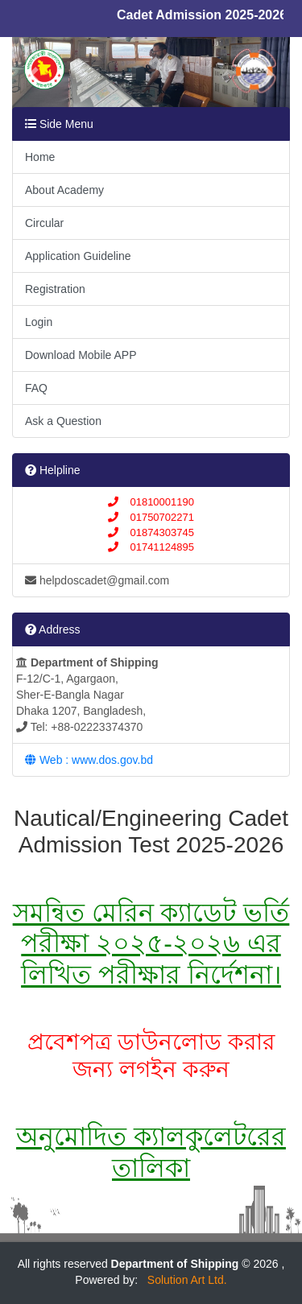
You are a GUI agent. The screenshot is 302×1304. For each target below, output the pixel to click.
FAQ (36, 388)
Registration (55, 289)
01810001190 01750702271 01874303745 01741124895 (151, 524)
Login (38, 322)
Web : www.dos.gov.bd (89, 759)
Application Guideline (78, 256)
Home (40, 157)
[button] (33, 75)
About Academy (64, 190)
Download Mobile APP (81, 355)
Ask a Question (63, 421)
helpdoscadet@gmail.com (97, 580)
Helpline (52, 470)
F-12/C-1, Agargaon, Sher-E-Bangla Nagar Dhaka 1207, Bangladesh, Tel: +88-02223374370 (87, 694)
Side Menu (59, 124)
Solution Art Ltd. (184, 1279)
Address (52, 629)
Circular (44, 223)
